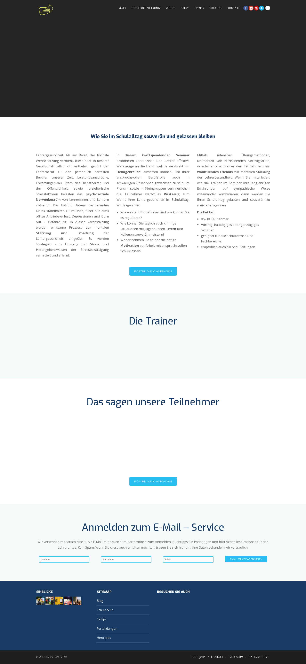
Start (122, 8)
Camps (185, 8)
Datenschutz (258, 657)
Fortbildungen (107, 628)
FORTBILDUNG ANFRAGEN (153, 481)
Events (199, 8)
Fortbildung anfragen (153, 271)
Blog (100, 601)
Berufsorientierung (146, 8)
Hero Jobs (104, 638)
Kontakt (234, 8)
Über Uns (215, 8)
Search (267, 8)
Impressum (236, 657)
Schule (170, 8)
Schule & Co (105, 610)
